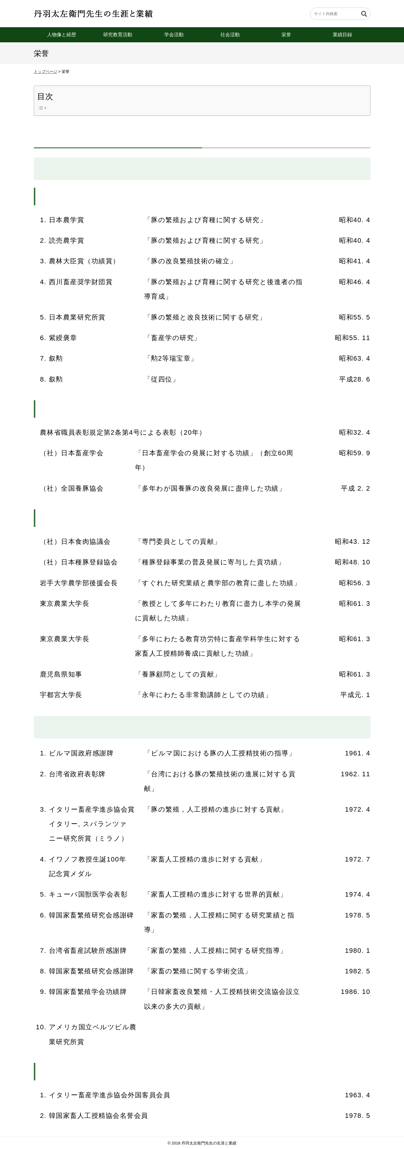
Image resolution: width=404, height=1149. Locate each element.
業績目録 (342, 34)
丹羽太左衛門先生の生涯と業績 (94, 13)
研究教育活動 (117, 34)
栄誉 (286, 34)
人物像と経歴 (61, 34)
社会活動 (230, 34)
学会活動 (174, 34)
